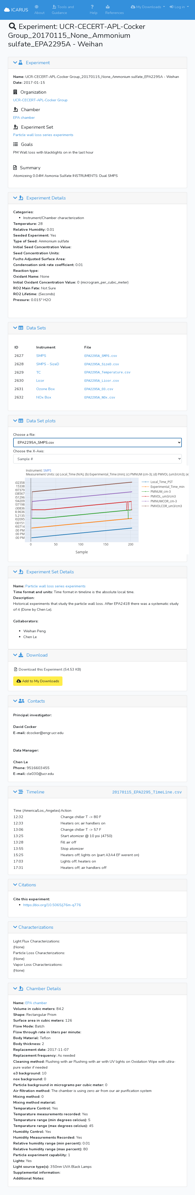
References (114, 10)
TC (38, 372)
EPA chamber (24, 117)
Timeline (28, 792)
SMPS (41, 355)
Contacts (29, 701)
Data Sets (29, 328)
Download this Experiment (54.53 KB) (47, 669)
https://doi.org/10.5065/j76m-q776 (52, 904)
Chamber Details (37, 989)
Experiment (31, 63)
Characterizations (33, 927)
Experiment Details (39, 198)
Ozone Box (45, 388)
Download (30, 655)
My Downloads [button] (146, 6)
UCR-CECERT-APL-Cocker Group (40, 100)
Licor (40, 380)
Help (94, 10)
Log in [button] (177, 6)
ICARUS (16, 10)
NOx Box (43, 397)
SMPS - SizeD (47, 364)
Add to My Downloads (38, 681)
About (39, 10)
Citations (24, 885)
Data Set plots (34, 421)
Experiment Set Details (43, 572)
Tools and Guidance (63, 9)
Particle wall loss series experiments (43, 134)
